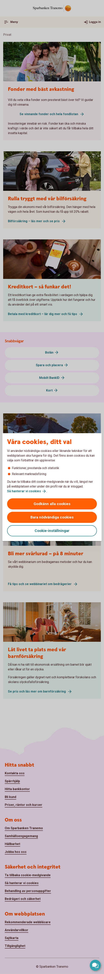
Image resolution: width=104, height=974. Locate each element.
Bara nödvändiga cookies (52, 517)
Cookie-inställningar (52, 530)
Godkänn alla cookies (52, 504)
